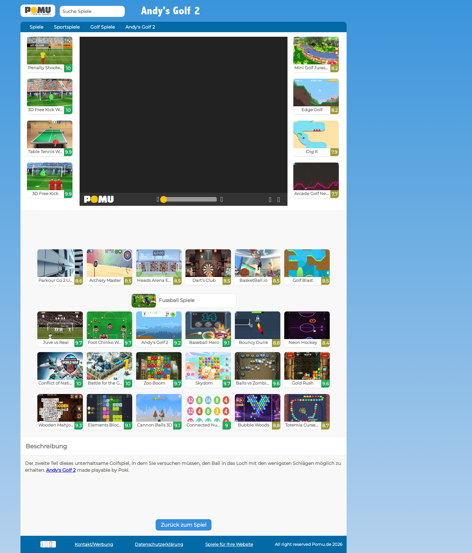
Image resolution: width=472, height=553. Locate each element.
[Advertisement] (183, 228)
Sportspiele (67, 27)
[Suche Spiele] (92, 11)
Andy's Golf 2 (61, 470)
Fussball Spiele (163, 300)
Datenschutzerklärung (159, 544)
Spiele (36, 27)
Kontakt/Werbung (94, 544)
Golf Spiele (102, 27)
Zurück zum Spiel (183, 525)
